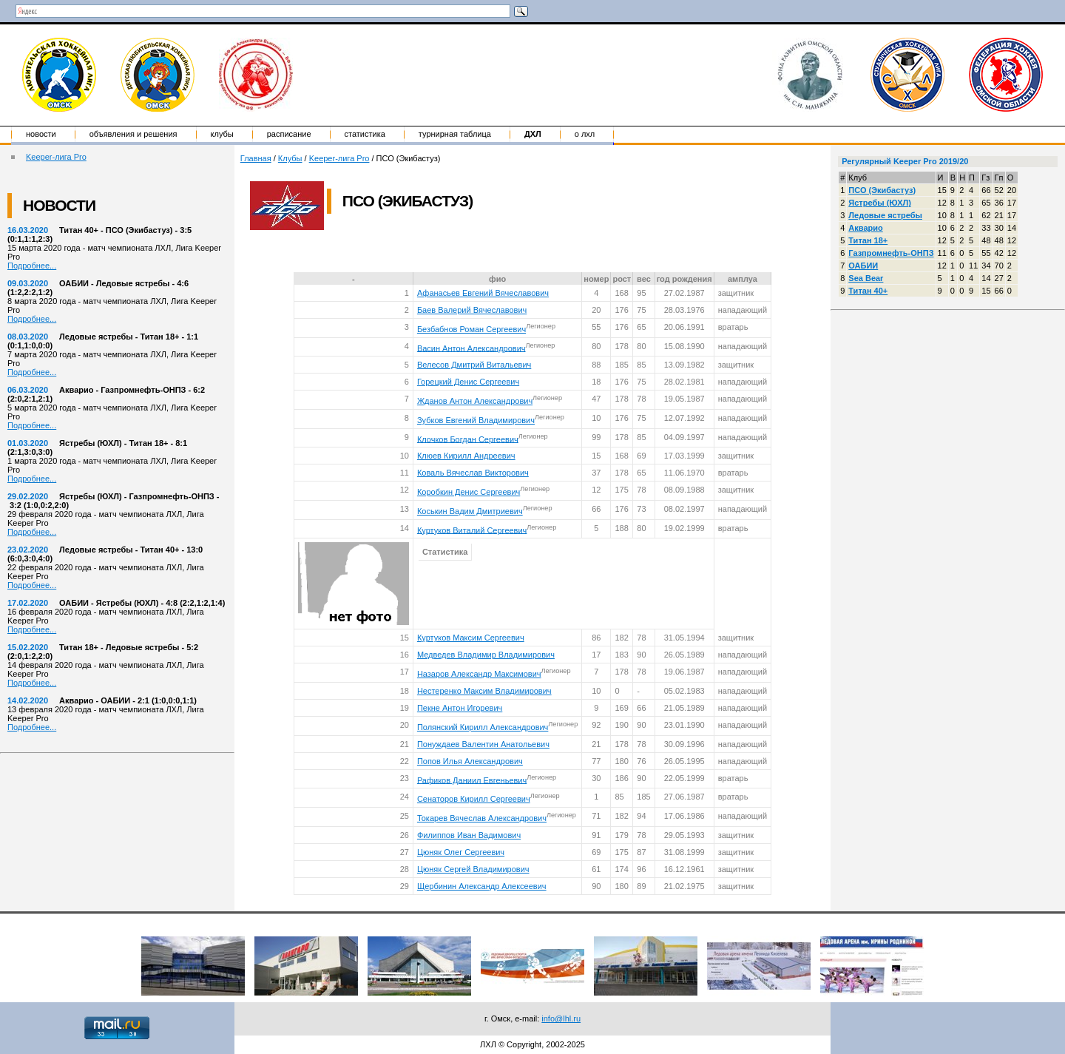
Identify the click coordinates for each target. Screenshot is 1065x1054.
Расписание (289, 133)
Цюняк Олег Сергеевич (460, 852)
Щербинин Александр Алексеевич (482, 886)
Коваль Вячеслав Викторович (473, 472)
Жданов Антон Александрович (474, 400)
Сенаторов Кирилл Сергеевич (473, 798)
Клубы (222, 133)
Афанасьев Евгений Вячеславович (483, 292)
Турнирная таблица (455, 133)
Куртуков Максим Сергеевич (470, 637)
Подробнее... (31, 265)
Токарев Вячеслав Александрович (482, 818)
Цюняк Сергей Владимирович (473, 869)
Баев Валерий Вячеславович (472, 309)
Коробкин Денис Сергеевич (468, 491)
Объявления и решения (133, 133)
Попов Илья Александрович (470, 761)
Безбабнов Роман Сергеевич (471, 329)
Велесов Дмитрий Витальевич (474, 364)
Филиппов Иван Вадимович (469, 835)
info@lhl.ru (561, 1018)
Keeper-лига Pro (56, 156)
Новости (41, 133)
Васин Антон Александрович (471, 347)
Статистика (365, 133)
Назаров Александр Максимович (479, 673)
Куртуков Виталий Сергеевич (472, 529)
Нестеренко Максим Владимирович (484, 690)
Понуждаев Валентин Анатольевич (483, 744)
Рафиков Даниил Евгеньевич (472, 779)
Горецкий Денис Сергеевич (468, 381)
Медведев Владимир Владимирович (486, 654)
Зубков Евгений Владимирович (476, 420)
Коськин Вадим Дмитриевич (470, 511)
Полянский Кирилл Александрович (482, 727)
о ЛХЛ (585, 133)
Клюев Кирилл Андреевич (466, 455)
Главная (255, 158)
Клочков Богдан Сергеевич (467, 438)
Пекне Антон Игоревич (459, 707)
